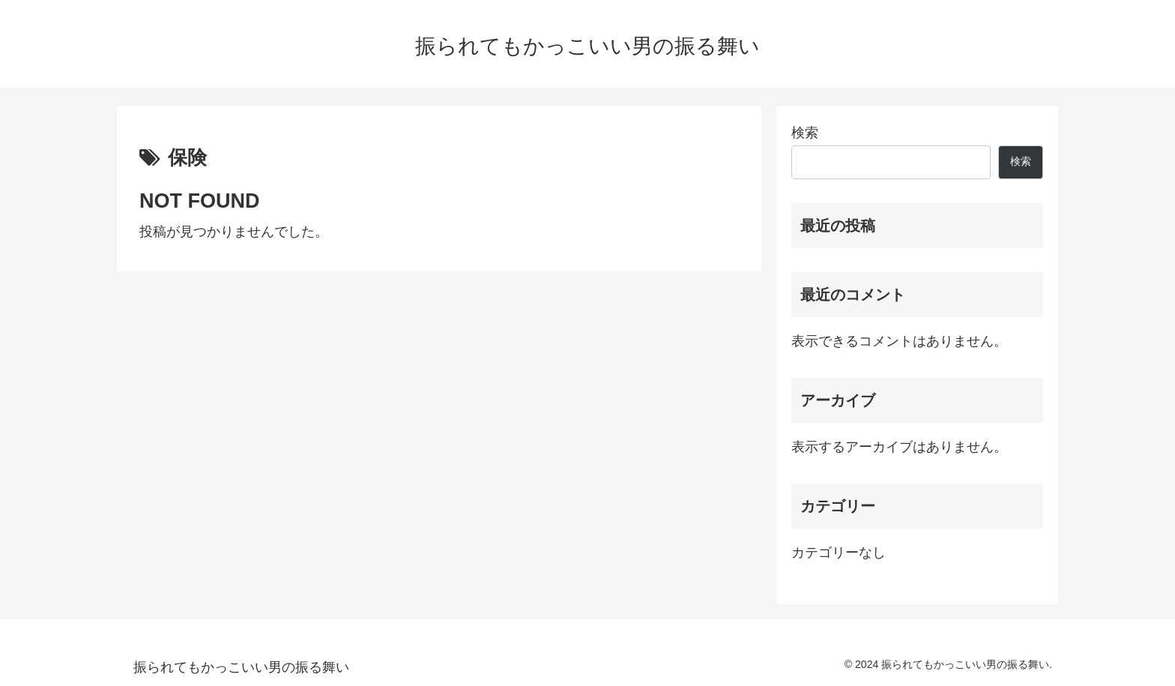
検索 (804, 132)
